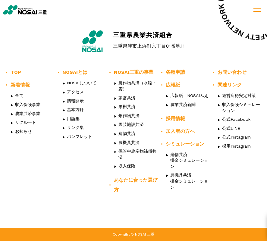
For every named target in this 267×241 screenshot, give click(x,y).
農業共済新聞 (183, 104)
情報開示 (75, 101)
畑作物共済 (129, 115)
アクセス (75, 91)
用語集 (73, 118)
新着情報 (20, 85)
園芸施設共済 (131, 124)
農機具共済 (129, 142)
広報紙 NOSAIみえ (189, 95)
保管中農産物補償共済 (137, 154)
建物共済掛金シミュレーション (189, 160)
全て (19, 95)
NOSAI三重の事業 (133, 72)
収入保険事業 (27, 104)
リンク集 (75, 127)
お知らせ (23, 131)
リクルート (25, 122)
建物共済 (126, 133)
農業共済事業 (27, 113)
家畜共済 (126, 97)
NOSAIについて (81, 82)
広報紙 (173, 85)
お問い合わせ (232, 72)
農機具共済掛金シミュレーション (189, 181)
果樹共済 (126, 106)
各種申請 (175, 72)
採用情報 (175, 118)
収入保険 (126, 166)
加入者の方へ (180, 131)
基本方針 (75, 109)
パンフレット (79, 136)
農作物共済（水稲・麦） (137, 85)
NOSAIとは (74, 72)
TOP (16, 72)
